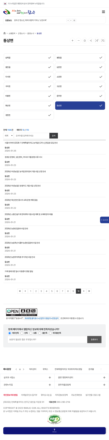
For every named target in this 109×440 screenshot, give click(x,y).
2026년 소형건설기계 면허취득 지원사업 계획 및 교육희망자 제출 (29, 214)
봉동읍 (59, 57)
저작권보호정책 (61, 395)
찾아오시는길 (46, 395)
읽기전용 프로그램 (93, 395)
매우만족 (15, 333)
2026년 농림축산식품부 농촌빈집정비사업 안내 (22, 243)
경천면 (7, 115)
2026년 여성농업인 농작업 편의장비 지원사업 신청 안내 (25, 171)
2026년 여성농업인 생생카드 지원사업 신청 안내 (22, 186)
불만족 (44, 333)
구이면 (7, 86)
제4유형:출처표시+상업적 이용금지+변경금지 (42, 318)
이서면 (7, 77)
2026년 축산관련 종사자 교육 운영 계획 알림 (21, 200)
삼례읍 (7, 57)
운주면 (59, 96)
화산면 (7, 105)
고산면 (59, 86)
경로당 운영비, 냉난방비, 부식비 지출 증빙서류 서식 (23, 157)
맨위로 (54, 431)
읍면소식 (30, 33)
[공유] (91, 40)
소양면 (59, 77)
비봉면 (7, 96)
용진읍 (7, 67)
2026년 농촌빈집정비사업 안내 (16, 228)
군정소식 (21, 33)
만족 (26, 333)
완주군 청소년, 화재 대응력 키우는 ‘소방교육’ (30, 20)
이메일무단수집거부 (29, 395)
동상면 (39, 33)
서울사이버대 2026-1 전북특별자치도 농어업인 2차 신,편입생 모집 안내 (31, 143)
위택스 (45, 369)
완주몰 (91, 369)
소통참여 (12, 33)
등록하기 (94, 339)
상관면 (59, 67)
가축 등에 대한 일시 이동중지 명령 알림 (19, 271)
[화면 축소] (78, 40)
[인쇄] (84, 40)
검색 (53, 136)
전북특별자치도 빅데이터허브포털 (68, 369)
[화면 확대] (72, 40)
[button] (68, 21)
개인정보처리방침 (10, 395)
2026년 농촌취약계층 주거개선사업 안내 (20, 257)
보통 (35, 333)
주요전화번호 (76, 395)
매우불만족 (57, 333)
